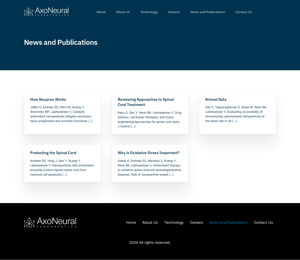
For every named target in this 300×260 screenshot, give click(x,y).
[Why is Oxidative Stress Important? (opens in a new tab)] (150, 153)
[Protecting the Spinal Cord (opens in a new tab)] (62, 153)
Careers (196, 223)
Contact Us (263, 223)
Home (131, 223)
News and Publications (228, 223)
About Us (150, 223)
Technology (174, 223)
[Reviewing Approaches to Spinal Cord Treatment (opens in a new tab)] (150, 102)
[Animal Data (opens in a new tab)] (237, 99)
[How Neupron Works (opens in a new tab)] (62, 99)
